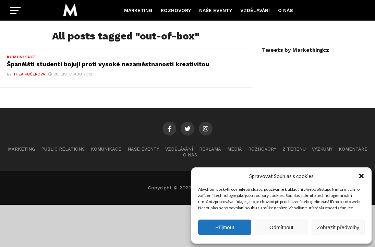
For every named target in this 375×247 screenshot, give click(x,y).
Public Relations (63, 149)
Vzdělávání (255, 10)
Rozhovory (176, 10)
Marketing (138, 10)
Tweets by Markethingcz (295, 50)
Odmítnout (281, 227)
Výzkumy (322, 149)
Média (234, 149)
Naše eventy (215, 10)
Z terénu (294, 149)
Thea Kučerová (29, 74)
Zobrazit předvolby (338, 227)
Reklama (210, 149)
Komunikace (106, 149)
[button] (361, 176)
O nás (285, 10)
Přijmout (224, 227)
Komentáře (353, 149)
